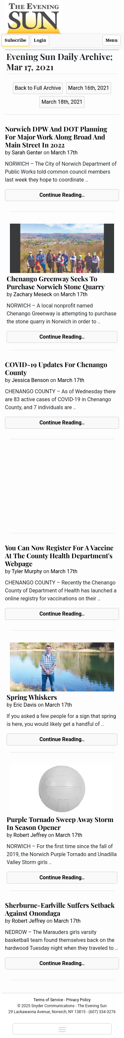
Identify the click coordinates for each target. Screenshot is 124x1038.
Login (40, 40)
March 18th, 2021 (61, 102)
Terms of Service (48, 1000)
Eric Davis (24, 705)
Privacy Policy (78, 1000)
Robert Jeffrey (30, 835)
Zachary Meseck (32, 294)
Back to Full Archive (38, 88)
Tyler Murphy (27, 571)
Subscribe (15, 40)
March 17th (64, 152)
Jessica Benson (30, 380)
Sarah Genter (27, 152)
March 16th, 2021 (88, 88)
